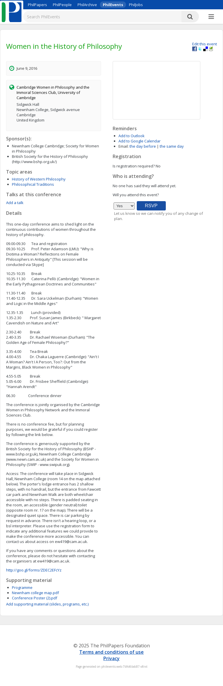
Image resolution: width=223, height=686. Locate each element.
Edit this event (204, 44)
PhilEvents (113, 4)
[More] (211, 16)
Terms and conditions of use (111, 652)
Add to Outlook (131, 135)
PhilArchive (87, 4)
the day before (143, 146)
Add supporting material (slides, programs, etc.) (47, 604)
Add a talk (15, 202)
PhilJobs (136, 4)
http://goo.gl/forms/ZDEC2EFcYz (34, 570)
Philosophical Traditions (33, 184)
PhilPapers (37, 4)
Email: (123, 146)
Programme (22, 587)
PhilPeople (62, 4)
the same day (172, 146)
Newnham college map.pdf (35, 592)
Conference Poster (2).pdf (34, 598)
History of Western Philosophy (39, 179)
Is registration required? (134, 166)
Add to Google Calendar (139, 141)
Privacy (111, 658)
